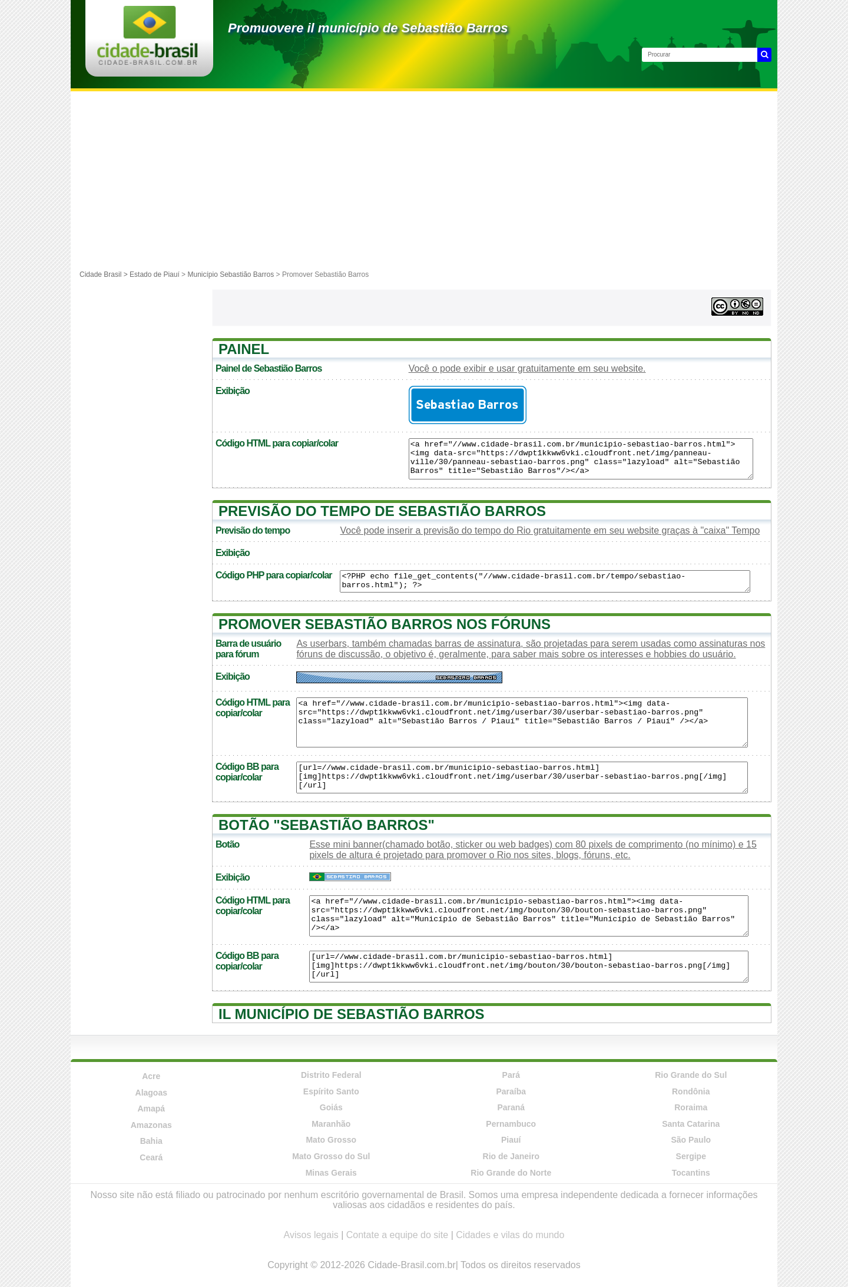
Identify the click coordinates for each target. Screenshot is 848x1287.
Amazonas (151, 1125)
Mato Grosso (331, 1139)
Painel (243, 349)
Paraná (511, 1107)
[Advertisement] (424, 179)
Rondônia (691, 1091)
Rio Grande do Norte (511, 1172)
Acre (151, 1076)
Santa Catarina (691, 1124)
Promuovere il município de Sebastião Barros (368, 28)
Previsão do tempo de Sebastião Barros (382, 511)
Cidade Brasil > (105, 274)
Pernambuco (511, 1124)
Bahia (151, 1141)
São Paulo (691, 1139)
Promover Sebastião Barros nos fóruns (384, 624)
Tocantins (691, 1172)
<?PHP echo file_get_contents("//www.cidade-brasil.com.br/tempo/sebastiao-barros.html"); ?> (545, 581)
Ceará (151, 1157)
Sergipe (691, 1156)
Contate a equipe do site (397, 1235)
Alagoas (151, 1092)
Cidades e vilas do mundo (510, 1235)
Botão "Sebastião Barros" (326, 825)
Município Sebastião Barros (230, 274)
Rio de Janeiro (511, 1156)
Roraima (690, 1107)
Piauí (511, 1139)
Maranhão (331, 1124)
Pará (511, 1075)
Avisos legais (311, 1235)
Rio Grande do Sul (691, 1075)
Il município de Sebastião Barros (351, 1014)
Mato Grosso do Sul (331, 1156)
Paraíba (511, 1091)
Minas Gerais (331, 1172)
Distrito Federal (331, 1075)
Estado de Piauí (155, 274)
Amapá (151, 1108)
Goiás (331, 1107)
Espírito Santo (331, 1091)
